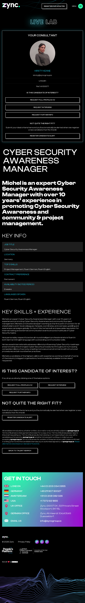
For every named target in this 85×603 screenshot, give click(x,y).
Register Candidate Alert (42, 136)
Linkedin (42, 81)
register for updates (54, 6)
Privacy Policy (24, 542)
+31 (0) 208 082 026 (51, 496)
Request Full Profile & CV (42, 100)
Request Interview (42, 107)
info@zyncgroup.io (50, 521)
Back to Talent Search (20, 451)
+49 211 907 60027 (50, 491)
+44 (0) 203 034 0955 (53, 486)
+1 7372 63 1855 (49, 501)
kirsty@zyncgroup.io (42, 75)
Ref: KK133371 (42, 86)
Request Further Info (42, 115)
